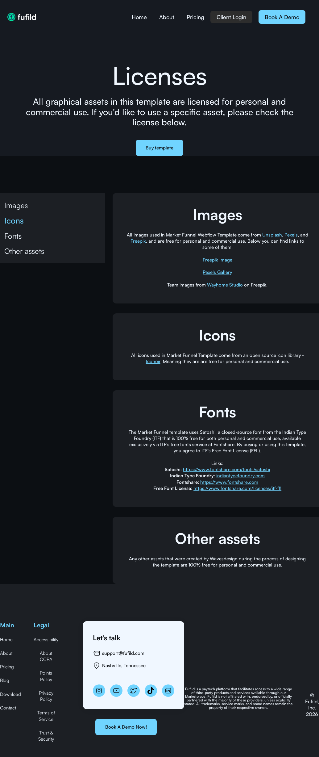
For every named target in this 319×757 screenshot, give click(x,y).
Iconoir (153, 361)
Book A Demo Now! (126, 727)
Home (139, 17)
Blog (4, 680)
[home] (21, 17)
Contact (8, 708)
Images (16, 205)
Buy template (159, 148)
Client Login (231, 17)
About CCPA (46, 656)
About (166, 17)
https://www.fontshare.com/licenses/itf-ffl (237, 488)
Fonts (13, 235)
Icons (14, 220)
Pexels (291, 235)
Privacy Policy (46, 696)
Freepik (138, 241)
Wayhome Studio (225, 285)
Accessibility (46, 639)
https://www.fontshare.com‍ (229, 482)
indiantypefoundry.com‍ (240, 476)
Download (10, 694)
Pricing (195, 17)
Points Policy (46, 676)
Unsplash (272, 235)
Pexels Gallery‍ (217, 272)
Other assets (24, 251)
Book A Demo (282, 17)
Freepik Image (217, 260)
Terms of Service (46, 716)
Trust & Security (46, 736)
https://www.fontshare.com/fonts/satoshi (226, 469)
